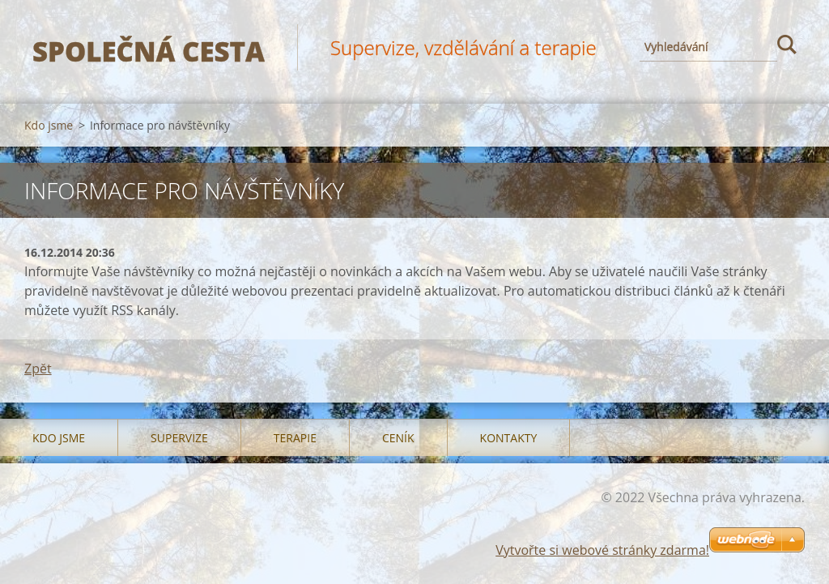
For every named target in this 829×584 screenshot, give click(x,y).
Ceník (398, 437)
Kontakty (509, 437)
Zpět (38, 368)
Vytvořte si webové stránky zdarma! (602, 550)
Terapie (295, 437)
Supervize (179, 437)
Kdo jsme (48, 125)
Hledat (787, 47)
